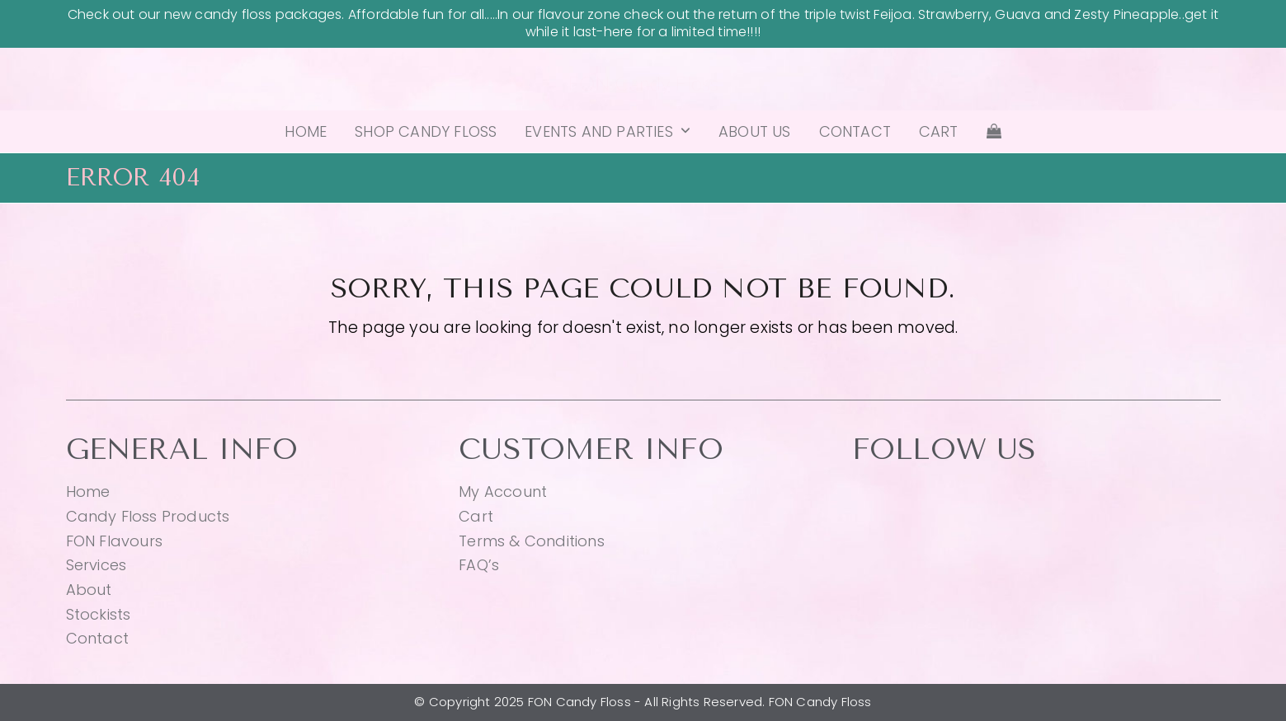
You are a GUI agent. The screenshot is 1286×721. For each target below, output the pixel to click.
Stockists (98, 614)
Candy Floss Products (148, 516)
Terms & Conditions (532, 541)
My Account (503, 491)
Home (88, 491)
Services (96, 565)
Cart (476, 516)
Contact (97, 638)
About (89, 589)
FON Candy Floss (643, 83)
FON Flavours (114, 541)
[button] (993, 131)
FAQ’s (479, 565)
